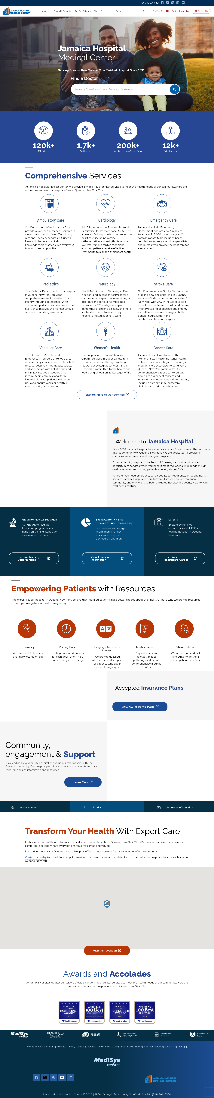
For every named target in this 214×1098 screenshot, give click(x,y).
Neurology (107, 284)
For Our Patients (83, 11)
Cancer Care (163, 347)
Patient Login (180, 11)
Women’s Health (107, 347)
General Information (63, 11)
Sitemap (181, 1046)
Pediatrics (50, 284)
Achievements (28, 807)
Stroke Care (163, 284)
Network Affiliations (45, 1046)
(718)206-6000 (161, 1094)
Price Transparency (153, 1046)
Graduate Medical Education (39, 519)
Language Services (86, 1046)
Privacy (71, 1046)
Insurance (61, 1046)
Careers (173, 519)
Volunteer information (179, 807)
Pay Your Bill (160, 11)
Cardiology (107, 220)
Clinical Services (101, 11)
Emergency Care (163, 220)
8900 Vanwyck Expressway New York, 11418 (122, 1094)
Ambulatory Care (50, 220)
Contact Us (201, 11)
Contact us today (35, 857)
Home (44, 11)
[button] (107, 904)
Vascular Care (50, 347)
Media (97, 807)
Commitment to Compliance (111, 1046)
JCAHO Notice (134, 1046)
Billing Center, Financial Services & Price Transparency (114, 521)
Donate (119, 11)
